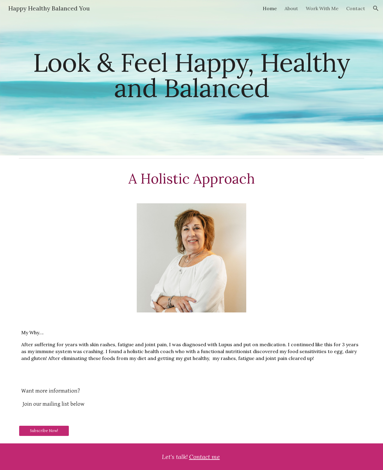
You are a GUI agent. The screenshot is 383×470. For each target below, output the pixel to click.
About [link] (291, 8)
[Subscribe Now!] (44, 430)
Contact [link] (355, 8)
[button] (376, 8)
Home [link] (270, 8)
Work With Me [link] (322, 8)
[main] (191, 78)
